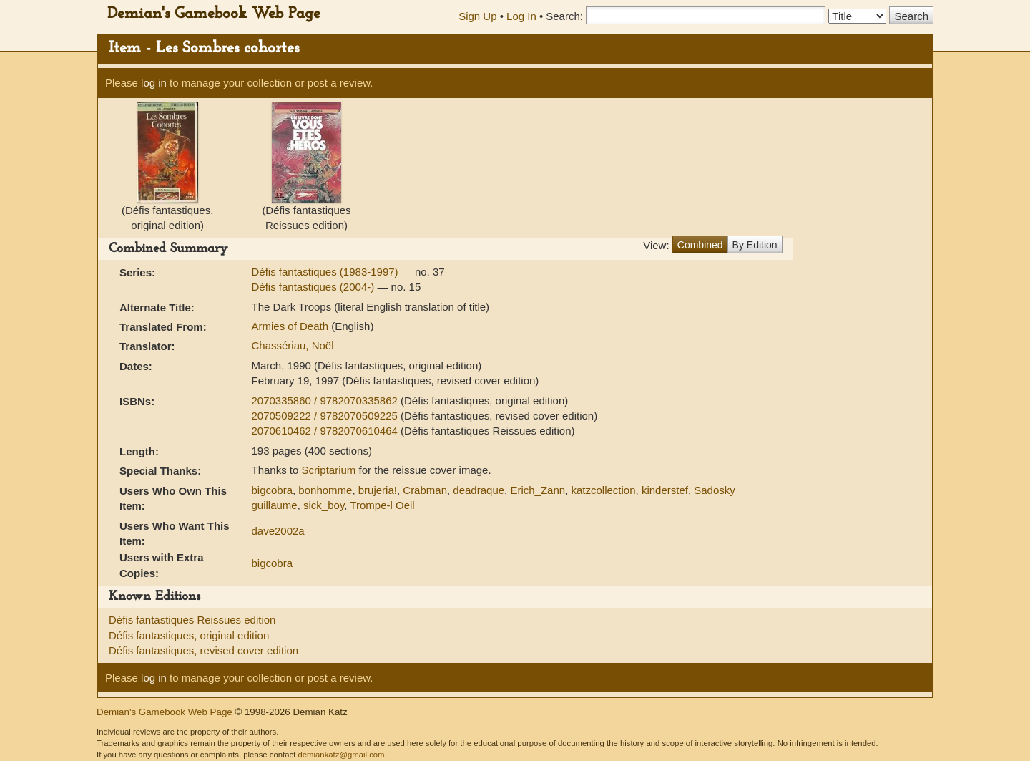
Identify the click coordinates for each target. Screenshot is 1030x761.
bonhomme (325, 490)
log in (154, 83)
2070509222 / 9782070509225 (326, 415)
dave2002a (277, 531)
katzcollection (603, 490)
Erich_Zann (537, 490)
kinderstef (665, 490)
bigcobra (272, 490)
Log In (521, 16)
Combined (700, 245)
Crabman (425, 490)
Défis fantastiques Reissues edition (192, 620)
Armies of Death (291, 326)
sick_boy (323, 505)
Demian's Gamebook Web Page (213, 14)
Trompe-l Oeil (382, 505)
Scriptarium (329, 470)
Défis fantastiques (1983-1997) (326, 272)
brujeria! (377, 490)
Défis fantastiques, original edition (189, 635)
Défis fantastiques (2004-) (314, 287)
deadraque (478, 490)
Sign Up (477, 16)
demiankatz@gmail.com (341, 754)
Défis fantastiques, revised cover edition (203, 650)
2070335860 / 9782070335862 (326, 400)
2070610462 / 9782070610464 (326, 431)
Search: (564, 16)
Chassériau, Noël (292, 345)
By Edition (755, 245)
